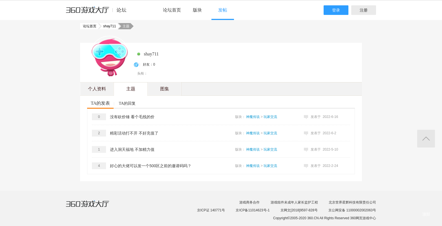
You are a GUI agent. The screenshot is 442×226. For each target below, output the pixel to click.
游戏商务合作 (249, 202)
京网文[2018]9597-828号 (299, 210)
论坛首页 (172, 10)
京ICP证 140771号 (211, 210)
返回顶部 (426, 138)
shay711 (108, 26)
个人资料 (97, 88)
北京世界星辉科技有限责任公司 (352, 202)
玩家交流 (270, 117)
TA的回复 (127, 103)
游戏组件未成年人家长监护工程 (294, 202)
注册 (364, 10)
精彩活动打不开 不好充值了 (134, 133)
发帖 (222, 10)
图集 (164, 88)
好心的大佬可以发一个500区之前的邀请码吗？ (150, 166)
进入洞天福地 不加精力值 (132, 149)
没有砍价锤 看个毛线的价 (132, 117)
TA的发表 (100, 103)
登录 (336, 10)
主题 (130, 88)
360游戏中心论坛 (98, 12)
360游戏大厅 (93, 207)
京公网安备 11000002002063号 (352, 210)
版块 (197, 10)
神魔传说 (253, 117)
